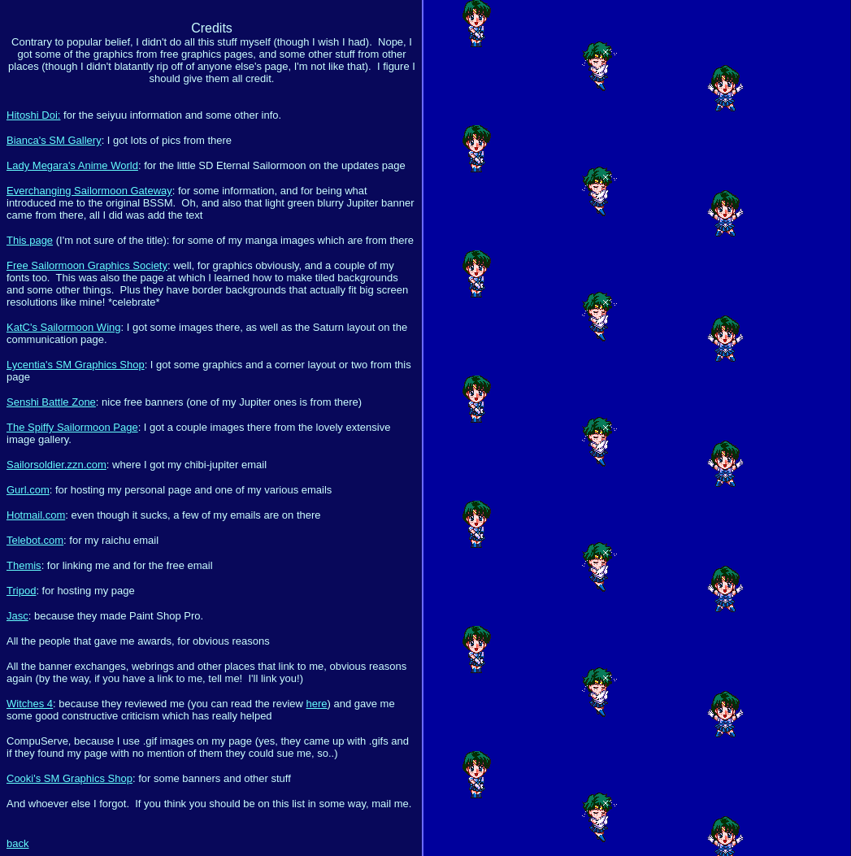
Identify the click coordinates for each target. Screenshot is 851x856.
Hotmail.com (36, 515)
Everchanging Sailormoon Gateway (89, 191)
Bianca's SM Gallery (54, 140)
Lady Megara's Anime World (72, 165)
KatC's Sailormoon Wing (63, 327)
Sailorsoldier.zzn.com (56, 464)
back (17, 843)
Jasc (17, 616)
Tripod (21, 590)
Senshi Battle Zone (51, 402)
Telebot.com (35, 540)
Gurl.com (28, 490)
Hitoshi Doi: (33, 115)
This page (30, 240)
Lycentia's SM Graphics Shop (76, 364)
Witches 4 (30, 703)
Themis (24, 565)
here (317, 703)
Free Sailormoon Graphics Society (87, 265)
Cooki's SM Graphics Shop (69, 778)
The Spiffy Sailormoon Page (72, 427)
